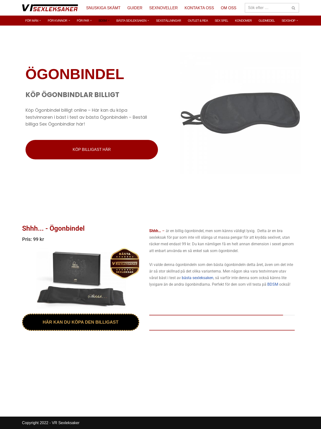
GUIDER (134, 8)
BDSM (272, 284)
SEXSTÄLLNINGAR (168, 20)
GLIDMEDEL (267, 20)
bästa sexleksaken (197, 277)
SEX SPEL (221, 20)
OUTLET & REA (198, 20)
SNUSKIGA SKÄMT (103, 8)
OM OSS (228, 8)
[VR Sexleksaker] (50, 7)
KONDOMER (243, 20)
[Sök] (266, 8)
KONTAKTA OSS (199, 8)
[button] (40, 20)
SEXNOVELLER (163, 8)
